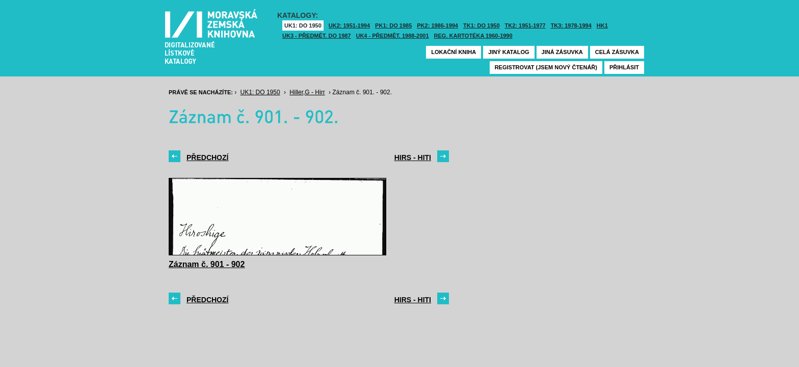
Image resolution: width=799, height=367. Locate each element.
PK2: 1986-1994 (437, 25)
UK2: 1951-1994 (349, 25)
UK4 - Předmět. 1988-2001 (392, 36)
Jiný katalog (508, 52)
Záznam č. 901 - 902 (207, 264)
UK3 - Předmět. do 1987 (316, 36)
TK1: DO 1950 (481, 25)
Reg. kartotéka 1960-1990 (473, 36)
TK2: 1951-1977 (525, 25)
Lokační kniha (453, 52)
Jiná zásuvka (562, 52)
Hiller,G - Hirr (307, 92)
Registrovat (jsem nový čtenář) (546, 67)
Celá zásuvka (617, 52)
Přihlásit (624, 67)
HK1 (602, 25)
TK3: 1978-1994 (571, 25)
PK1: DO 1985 (393, 25)
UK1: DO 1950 (303, 25)
